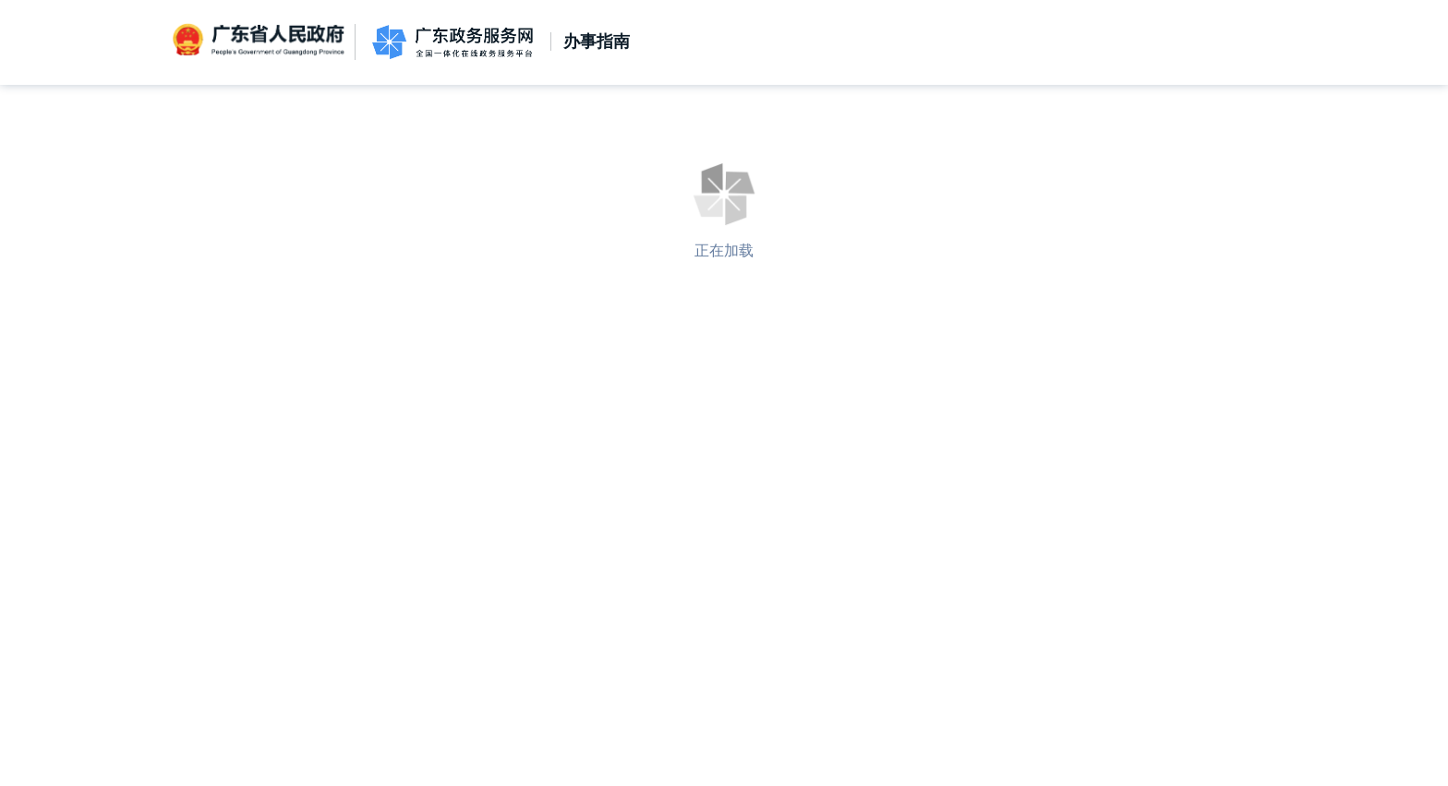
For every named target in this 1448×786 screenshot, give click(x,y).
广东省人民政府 (260, 40)
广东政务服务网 (452, 42)
